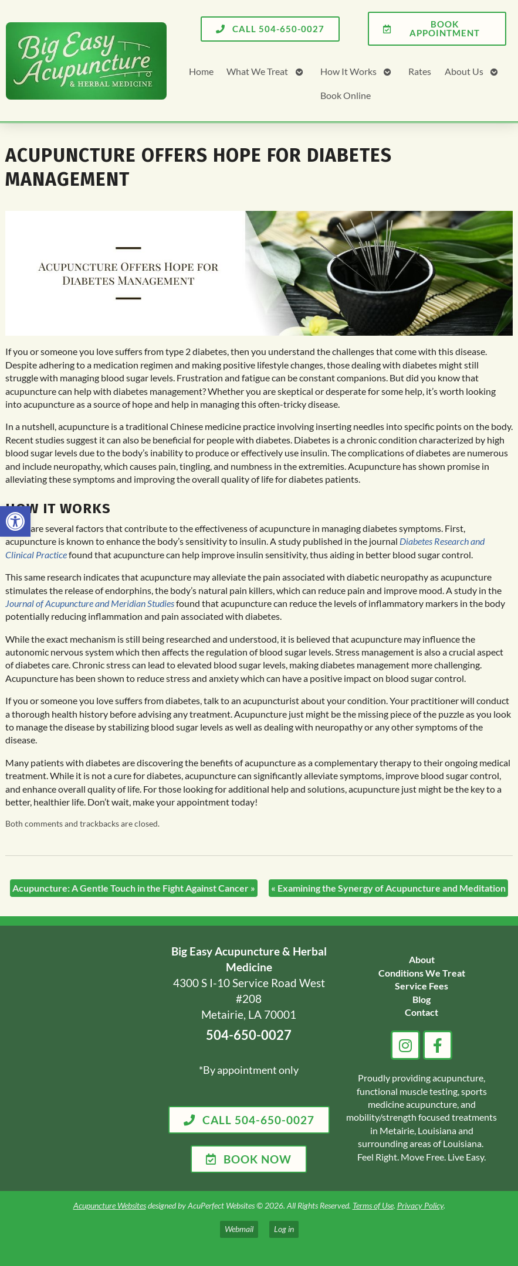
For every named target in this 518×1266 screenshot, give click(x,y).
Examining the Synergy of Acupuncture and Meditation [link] (388, 887)
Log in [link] (284, 1229)
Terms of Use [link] (373, 1205)
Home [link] (201, 71)
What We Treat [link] (257, 71)
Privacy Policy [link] (420, 1205)
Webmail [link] (239, 1229)
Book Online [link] (345, 95)
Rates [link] (419, 71)
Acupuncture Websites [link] (109, 1205)
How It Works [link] (348, 71)
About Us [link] (464, 71)
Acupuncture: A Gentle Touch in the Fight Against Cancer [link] (133, 887)
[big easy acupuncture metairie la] (85, 1058)
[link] (15, 521)
